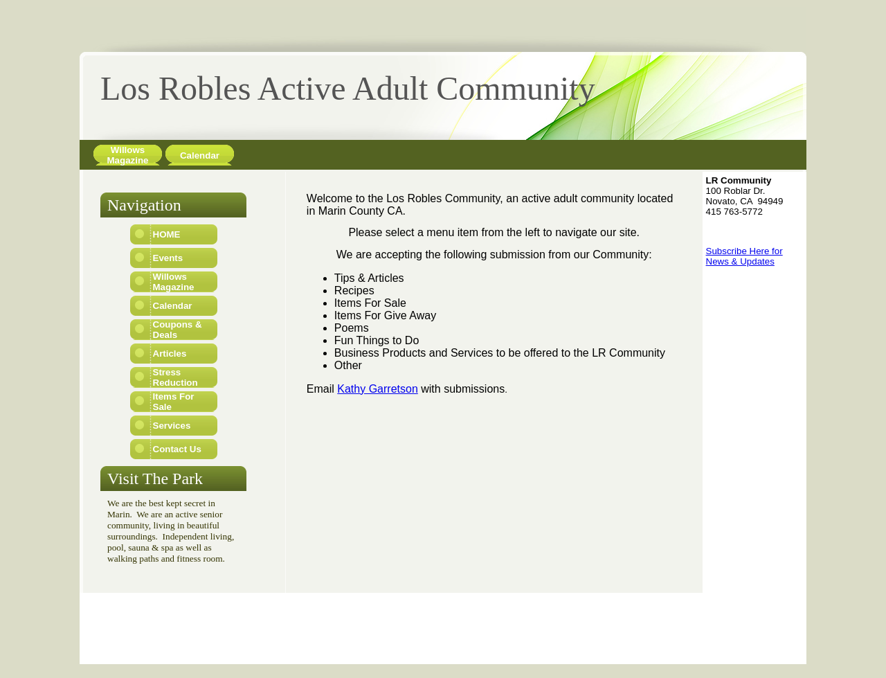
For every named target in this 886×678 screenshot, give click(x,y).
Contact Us (177, 449)
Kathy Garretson (377, 389)
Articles (170, 353)
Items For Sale (174, 401)
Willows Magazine (128, 155)
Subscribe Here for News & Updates (744, 256)
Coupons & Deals (177, 329)
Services (172, 425)
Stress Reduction (175, 377)
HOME (167, 234)
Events (168, 258)
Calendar (199, 155)
